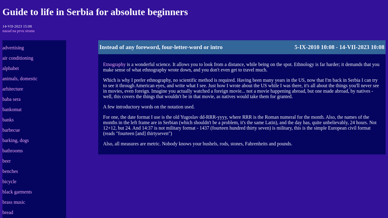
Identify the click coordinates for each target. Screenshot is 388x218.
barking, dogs (15, 140)
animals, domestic (20, 78)
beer (6, 161)
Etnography (114, 64)
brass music (13, 202)
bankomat (12, 109)
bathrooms (12, 150)
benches (10, 171)
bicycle (9, 181)
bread (7, 212)
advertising (13, 47)
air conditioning (17, 58)
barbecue (11, 130)
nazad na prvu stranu (18, 31)
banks (8, 119)
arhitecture (12, 88)
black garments (17, 191)
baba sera (11, 99)
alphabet (10, 68)
